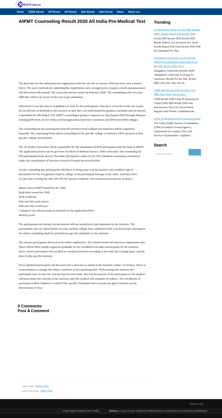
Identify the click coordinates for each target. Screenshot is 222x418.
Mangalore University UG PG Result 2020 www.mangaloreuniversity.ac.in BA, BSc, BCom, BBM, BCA (176, 62)
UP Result (54, 11)
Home (20, 11)
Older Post (46, 390)
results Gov (84, 411)
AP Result (70, 11)
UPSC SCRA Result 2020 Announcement (177, 118)
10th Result (87, 11)
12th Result (105, 11)
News (120, 11)
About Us (134, 11)
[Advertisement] (82, 50)
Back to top (196, 403)
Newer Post (42, 386)
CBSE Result (36, 11)
